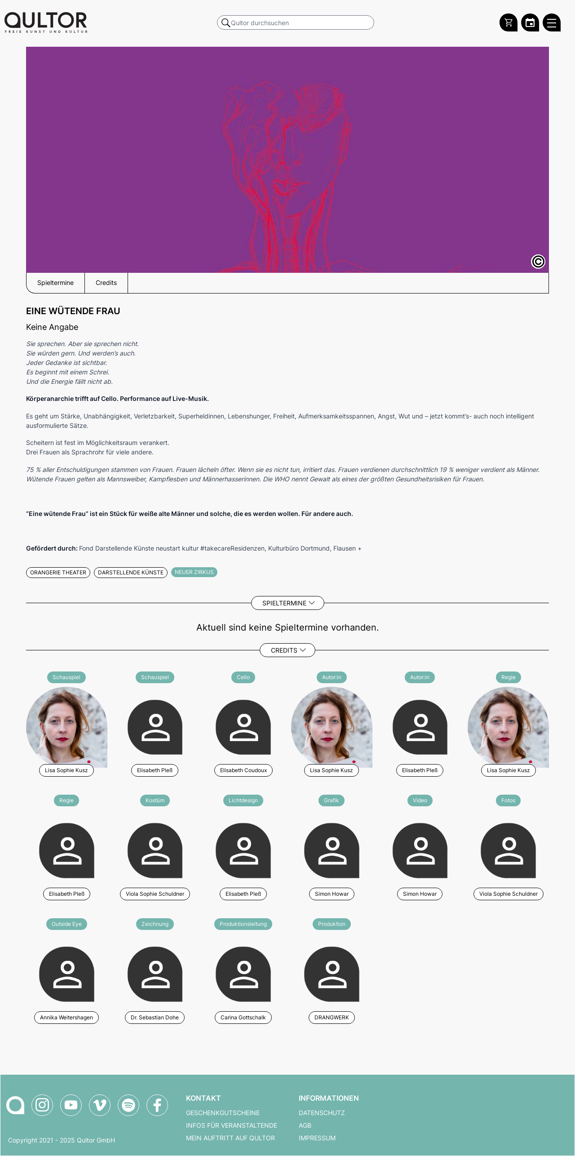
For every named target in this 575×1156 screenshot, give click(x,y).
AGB (305, 1125)
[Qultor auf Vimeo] (100, 1105)
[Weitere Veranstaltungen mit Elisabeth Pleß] (155, 726)
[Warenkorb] (509, 22)
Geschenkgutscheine (223, 1112)
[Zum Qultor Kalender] (530, 22)
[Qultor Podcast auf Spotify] (128, 1105)
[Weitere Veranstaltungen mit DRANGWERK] (331, 972)
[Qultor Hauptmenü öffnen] (552, 22)
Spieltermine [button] (55, 282)
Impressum (317, 1138)
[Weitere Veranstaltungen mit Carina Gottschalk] (243, 972)
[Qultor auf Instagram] (42, 1105)
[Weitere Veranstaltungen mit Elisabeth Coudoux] (243, 726)
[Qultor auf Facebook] (157, 1105)
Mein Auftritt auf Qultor (230, 1138)
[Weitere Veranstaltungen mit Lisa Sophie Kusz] (66, 726)
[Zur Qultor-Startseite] (15, 1105)
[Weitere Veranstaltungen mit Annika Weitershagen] (66, 972)
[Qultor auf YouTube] (71, 1105)
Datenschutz (322, 1112)
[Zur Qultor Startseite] (45, 22)
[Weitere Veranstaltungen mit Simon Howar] (331, 849)
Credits (284, 650)
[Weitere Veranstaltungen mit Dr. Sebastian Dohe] (155, 972)
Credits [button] (106, 282)
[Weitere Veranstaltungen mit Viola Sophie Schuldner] (155, 849)
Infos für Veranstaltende (231, 1125)
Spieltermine (284, 603)
